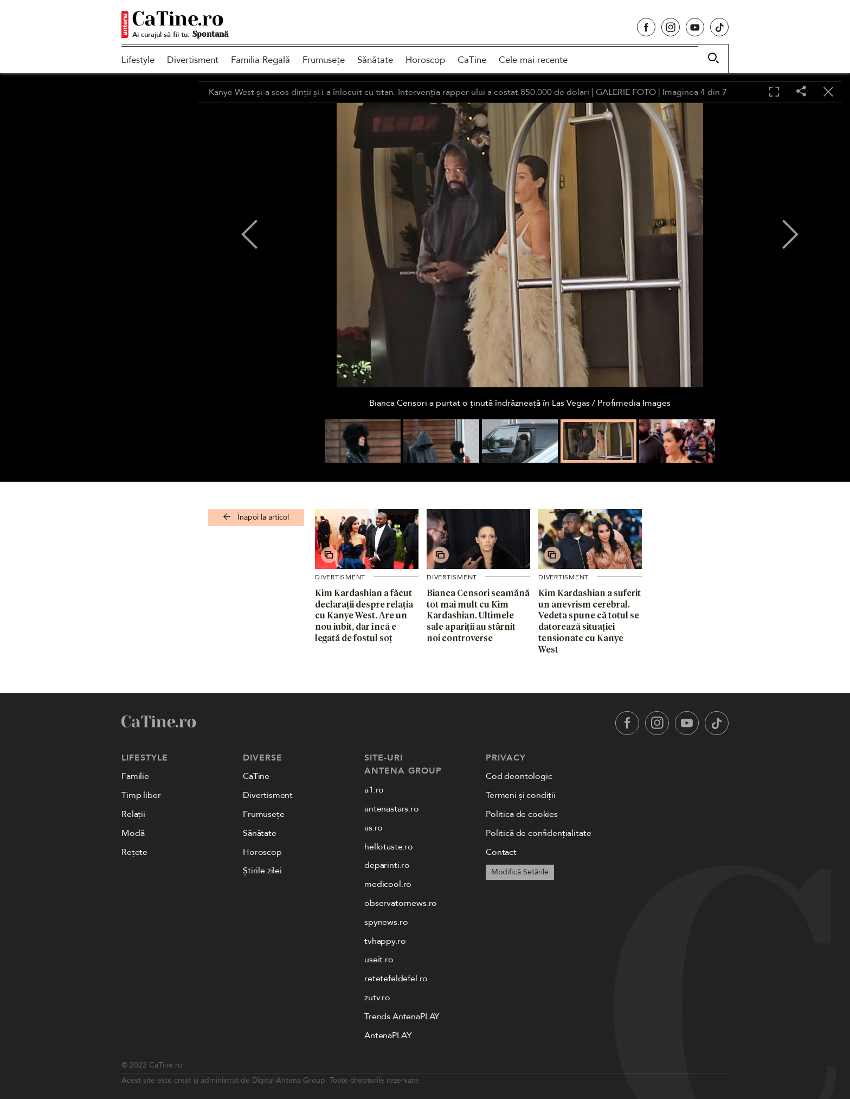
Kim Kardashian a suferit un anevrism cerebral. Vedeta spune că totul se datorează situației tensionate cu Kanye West (589, 621)
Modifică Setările (520, 872)
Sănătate (375, 60)
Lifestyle (137, 60)
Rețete (134, 852)
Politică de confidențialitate (538, 833)
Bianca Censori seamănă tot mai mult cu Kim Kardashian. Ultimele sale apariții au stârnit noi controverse (478, 615)
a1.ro (374, 790)
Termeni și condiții (521, 795)
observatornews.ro (400, 903)
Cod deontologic (519, 776)
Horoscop (425, 60)
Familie (135, 776)
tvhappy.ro (384, 941)
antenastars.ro (391, 809)
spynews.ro (386, 922)
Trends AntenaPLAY (402, 1017)
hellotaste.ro (388, 847)
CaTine (472, 60)
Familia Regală (260, 60)
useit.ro (379, 960)
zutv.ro (377, 998)
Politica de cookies (522, 814)
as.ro (373, 828)
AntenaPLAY (387, 1036)
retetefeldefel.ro (396, 979)
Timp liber (140, 795)
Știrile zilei (262, 871)
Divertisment (192, 60)
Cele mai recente (533, 60)
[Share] (801, 92)
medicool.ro (387, 884)
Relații (133, 814)
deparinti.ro (387, 865)
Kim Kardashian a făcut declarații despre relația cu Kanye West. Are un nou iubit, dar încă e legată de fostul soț (364, 615)
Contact (501, 852)
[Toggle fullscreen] (774, 92)
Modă (132, 833)
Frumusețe (323, 60)
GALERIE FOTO (626, 92)
